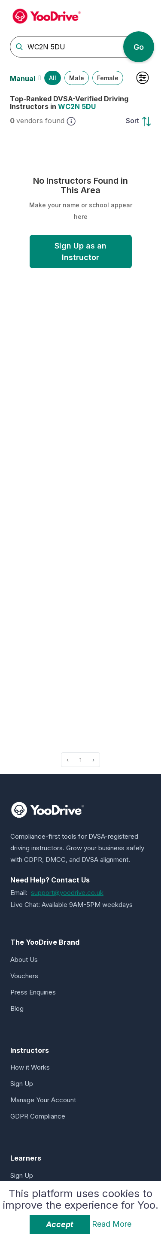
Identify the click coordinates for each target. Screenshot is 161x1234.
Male (76, 78)
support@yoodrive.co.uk (67, 892)
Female (107, 78)
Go (139, 47)
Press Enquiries (33, 992)
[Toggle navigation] (144, 15)
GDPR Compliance (37, 1116)
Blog (17, 1008)
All (52, 78)
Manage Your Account (43, 1100)
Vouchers (24, 976)
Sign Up (21, 1083)
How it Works (30, 1067)
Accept (59, 1224)
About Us (24, 959)
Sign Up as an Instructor (80, 251)
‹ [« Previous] (68, 759)
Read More (111, 1223)
